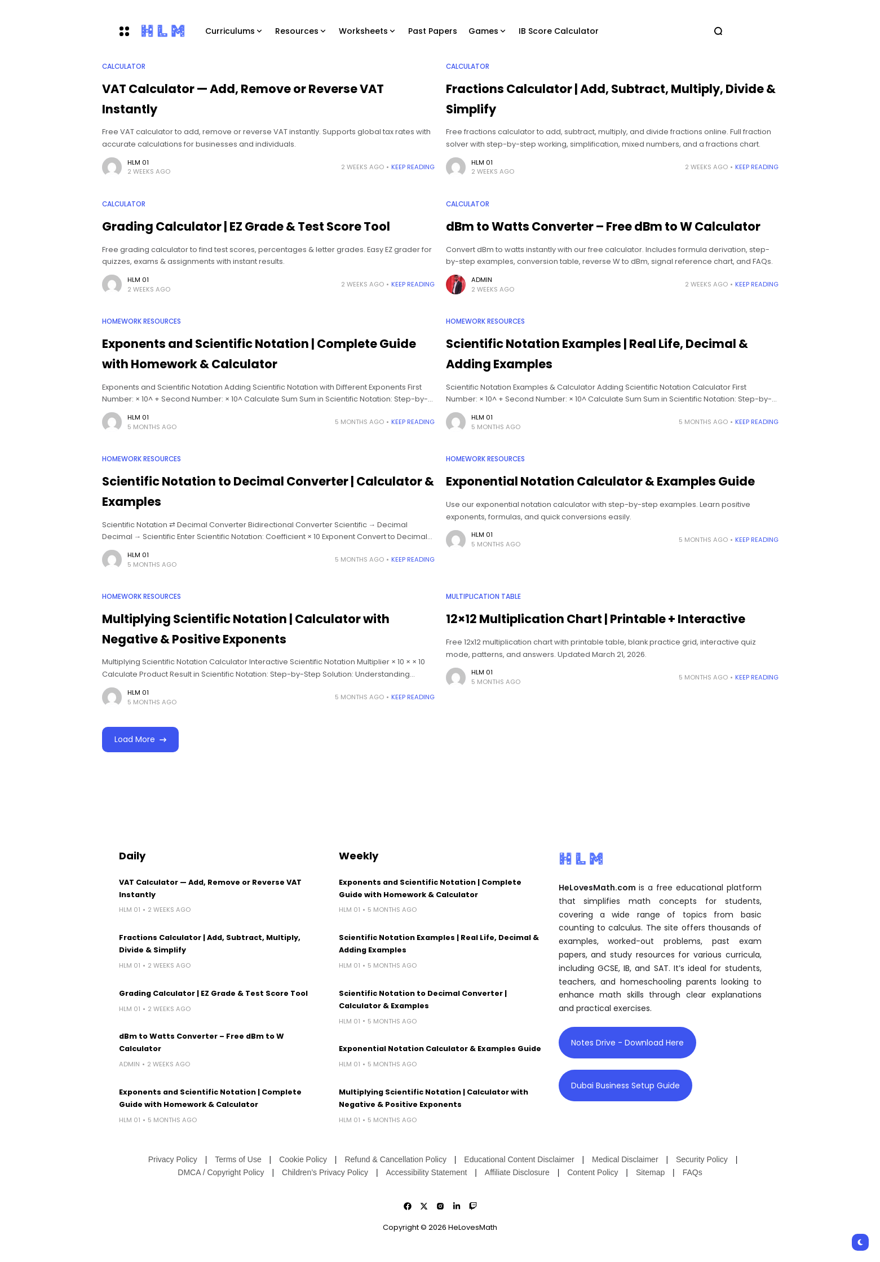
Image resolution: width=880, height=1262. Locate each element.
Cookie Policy (303, 1159)
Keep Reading (413, 166)
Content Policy (592, 1172)
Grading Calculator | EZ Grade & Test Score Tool (246, 226)
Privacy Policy (172, 1159)
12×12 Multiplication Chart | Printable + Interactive (595, 619)
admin (481, 279)
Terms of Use (238, 1159)
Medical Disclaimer (625, 1159)
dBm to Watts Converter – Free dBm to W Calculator (603, 226)
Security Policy (702, 1159)
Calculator (123, 66)
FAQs (692, 1172)
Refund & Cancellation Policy (395, 1159)
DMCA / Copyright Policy (221, 1172)
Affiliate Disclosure (517, 1172)
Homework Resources (141, 321)
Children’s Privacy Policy (325, 1172)
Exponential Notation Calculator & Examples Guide (600, 481)
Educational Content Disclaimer (519, 1159)
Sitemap (650, 1172)
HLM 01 (138, 162)
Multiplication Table (483, 596)
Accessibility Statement (426, 1172)
